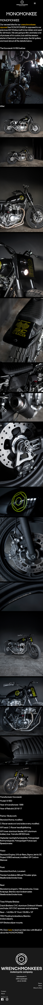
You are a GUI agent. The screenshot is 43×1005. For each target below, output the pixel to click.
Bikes (40, 985)
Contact (3, 991)
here (10, 930)
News (40, 983)
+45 (18, 981)
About (3, 993)
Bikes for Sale (37, 988)
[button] (34, 3)
